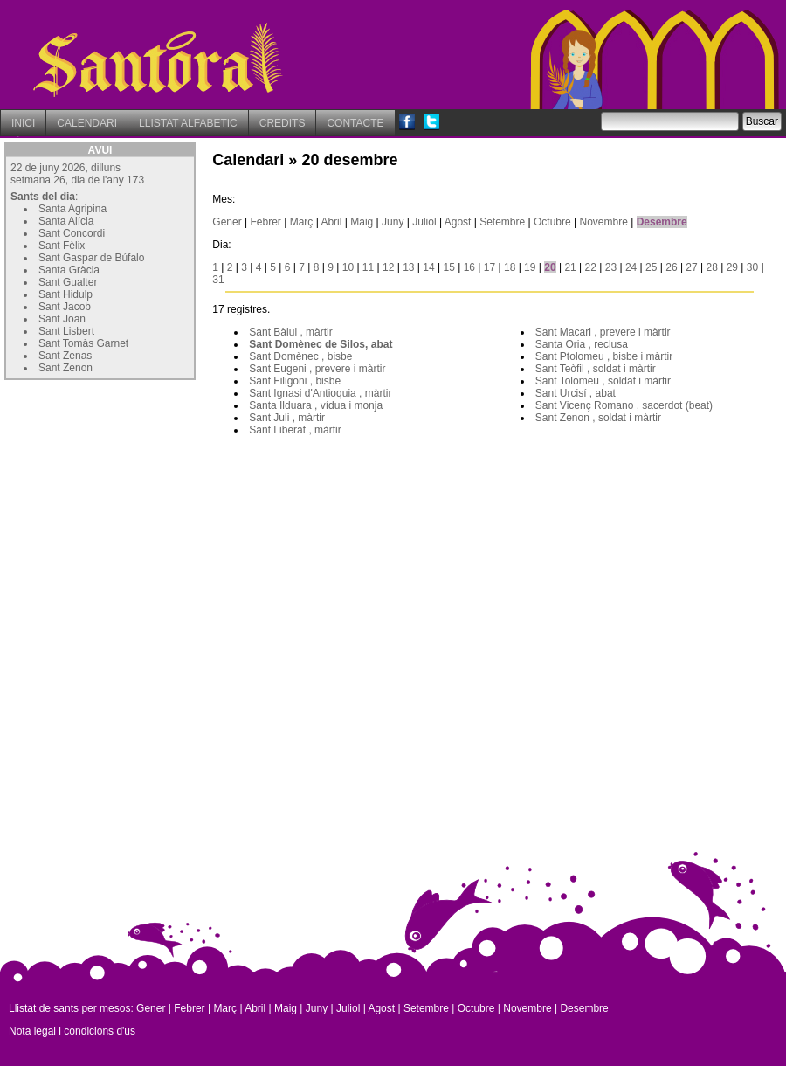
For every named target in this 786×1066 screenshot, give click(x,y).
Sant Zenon (65, 368)
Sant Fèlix (61, 245)
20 (549, 267)
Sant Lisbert (66, 331)
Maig (361, 222)
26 (671, 267)
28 (712, 267)
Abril (331, 222)
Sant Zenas (65, 356)
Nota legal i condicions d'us (72, 1031)
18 (509, 267)
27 (691, 267)
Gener (226, 222)
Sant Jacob (64, 307)
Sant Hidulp (65, 294)
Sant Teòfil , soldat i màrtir (595, 369)
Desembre (662, 222)
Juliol (424, 222)
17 (489, 267)
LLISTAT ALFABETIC (188, 123)
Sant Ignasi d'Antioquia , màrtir (320, 393)
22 (590, 267)
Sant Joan (62, 319)
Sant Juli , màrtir (287, 418)
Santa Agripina (72, 209)
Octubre (552, 222)
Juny (392, 222)
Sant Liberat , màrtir (295, 430)
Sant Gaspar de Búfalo (91, 258)
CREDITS (282, 123)
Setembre (502, 222)
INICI (23, 123)
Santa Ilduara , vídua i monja (316, 405)
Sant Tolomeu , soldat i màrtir (603, 381)
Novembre (604, 222)
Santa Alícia (65, 221)
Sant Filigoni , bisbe (295, 381)
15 (448, 267)
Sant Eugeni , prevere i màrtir (317, 369)
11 (368, 267)
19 (529, 267)
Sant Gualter (67, 282)
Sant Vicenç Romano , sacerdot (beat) (624, 405)
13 (408, 267)
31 (218, 279)
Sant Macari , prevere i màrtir (603, 332)
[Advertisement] (135, 493)
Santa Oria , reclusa (581, 344)
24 (631, 267)
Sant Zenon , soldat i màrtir (598, 418)
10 (348, 267)
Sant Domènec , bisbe (300, 356)
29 (732, 267)
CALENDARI (87, 123)
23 (611, 267)
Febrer (266, 222)
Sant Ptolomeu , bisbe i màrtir (603, 356)
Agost (458, 222)
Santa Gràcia (69, 270)
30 (752, 267)
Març (302, 222)
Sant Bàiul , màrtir (290, 332)
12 (388, 267)
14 (428, 267)
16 (469, 267)
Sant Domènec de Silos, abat (320, 344)
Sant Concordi (71, 233)
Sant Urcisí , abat (575, 393)
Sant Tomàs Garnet (83, 343)
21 (570, 267)
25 (651, 267)
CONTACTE (355, 123)
